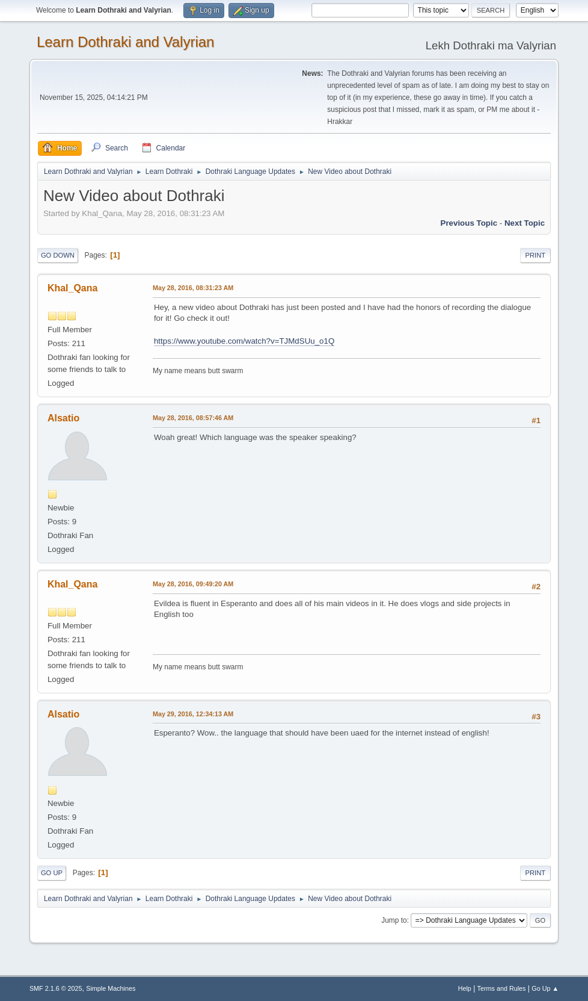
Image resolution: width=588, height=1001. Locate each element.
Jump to (394, 920)
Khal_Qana (72, 288)
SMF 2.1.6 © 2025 (55, 988)
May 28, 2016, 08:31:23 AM (193, 287)
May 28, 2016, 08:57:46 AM (193, 417)
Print (535, 255)
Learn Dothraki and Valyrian (126, 42)
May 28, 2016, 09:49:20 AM (193, 583)
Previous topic (469, 223)
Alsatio (63, 418)
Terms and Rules (501, 988)
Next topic (524, 223)
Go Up (52, 872)
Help (464, 988)
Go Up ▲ (545, 988)
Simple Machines (110, 988)
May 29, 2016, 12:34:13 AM (193, 713)
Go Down (58, 255)
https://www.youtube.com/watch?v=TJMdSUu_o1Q (244, 341)
